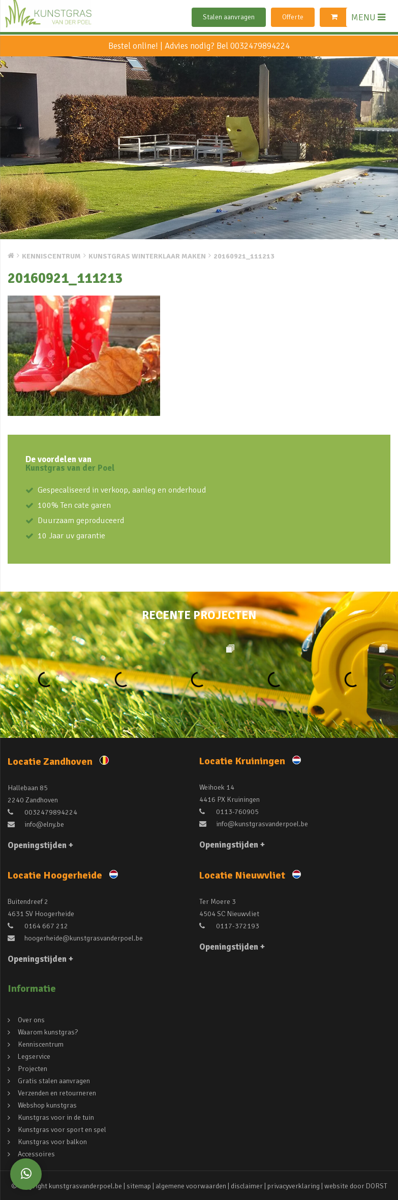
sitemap (139, 1186)
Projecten (32, 1068)
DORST (376, 1186)
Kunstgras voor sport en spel (62, 1129)
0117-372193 (229, 926)
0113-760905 (229, 811)
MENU (368, 17)
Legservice (34, 1056)
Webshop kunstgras (47, 1105)
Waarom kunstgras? (48, 1032)
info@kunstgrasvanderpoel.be (253, 824)
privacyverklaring (293, 1186)
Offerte (292, 17)
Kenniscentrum (41, 1044)
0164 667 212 (38, 926)
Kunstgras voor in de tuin (56, 1117)
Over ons (31, 1020)
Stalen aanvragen (229, 17)
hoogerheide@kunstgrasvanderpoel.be (75, 938)
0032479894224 (260, 46)
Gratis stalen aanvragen (54, 1081)
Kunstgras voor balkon (52, 1142)
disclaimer (247, 1186)
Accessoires (36, 1154)
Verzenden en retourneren (57, 1093)
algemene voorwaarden (191, 1186)
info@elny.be (36, 824)
